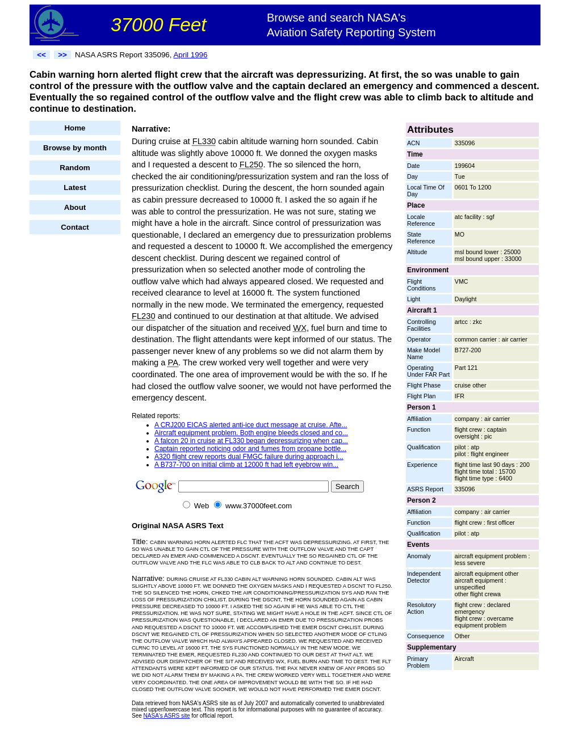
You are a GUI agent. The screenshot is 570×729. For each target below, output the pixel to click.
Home (74, 128)
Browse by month (75, 148)
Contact (75, 227)
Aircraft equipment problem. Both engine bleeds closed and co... (251, 433)
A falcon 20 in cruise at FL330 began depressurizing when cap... (251, 441)
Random (75, 167)
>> (62, 54)
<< (41, 54)
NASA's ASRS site (167, 716)
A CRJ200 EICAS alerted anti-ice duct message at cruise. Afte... (250, 425)
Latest (75, 187)
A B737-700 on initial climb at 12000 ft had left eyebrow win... (246, 465)
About (75, 207)
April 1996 (190, 54)
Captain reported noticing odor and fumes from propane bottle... (250, 449)
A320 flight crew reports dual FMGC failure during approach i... (248, 457)
